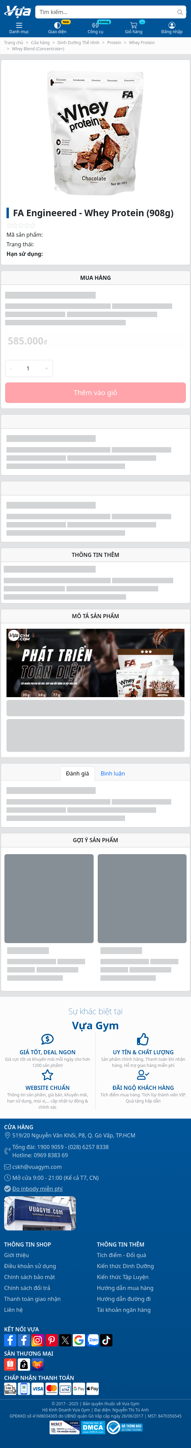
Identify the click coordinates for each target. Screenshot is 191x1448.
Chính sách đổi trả (27, 1288)
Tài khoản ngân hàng (124, 1310)
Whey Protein (142, 42)
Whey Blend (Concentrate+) (38, 49)
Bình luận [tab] (113, 773)
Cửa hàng (40, 42)
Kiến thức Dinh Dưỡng (125, 1266)
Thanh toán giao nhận (32, 1299)
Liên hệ (13, 1310)
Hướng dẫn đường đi (124, 1299)
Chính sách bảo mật (29, 1277)
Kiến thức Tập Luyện (123, 1277)
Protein (114, 42)
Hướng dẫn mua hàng (125, 1288)
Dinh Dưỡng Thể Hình (78, 42)
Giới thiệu (16, 1255)
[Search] (110, 11)
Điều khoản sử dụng (30, 1266)
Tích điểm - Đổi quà (122, 1255)
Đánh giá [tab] (77, 773)
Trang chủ (13, 42)
